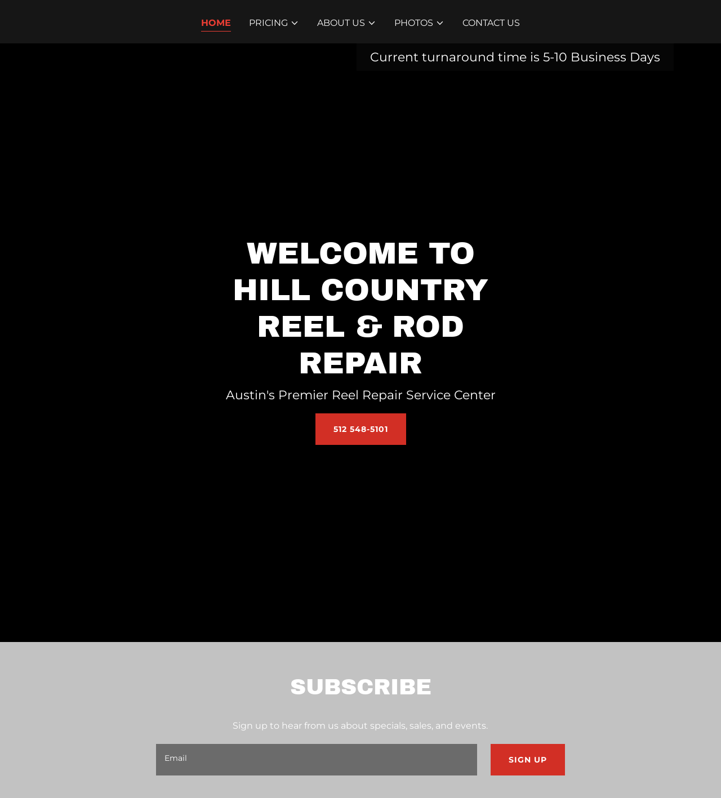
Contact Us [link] (491, 22)
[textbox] (316, 759)
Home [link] (216, 22)
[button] (274, 23)
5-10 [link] (555, 57)
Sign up (528, 760)
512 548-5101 (360, 429)
